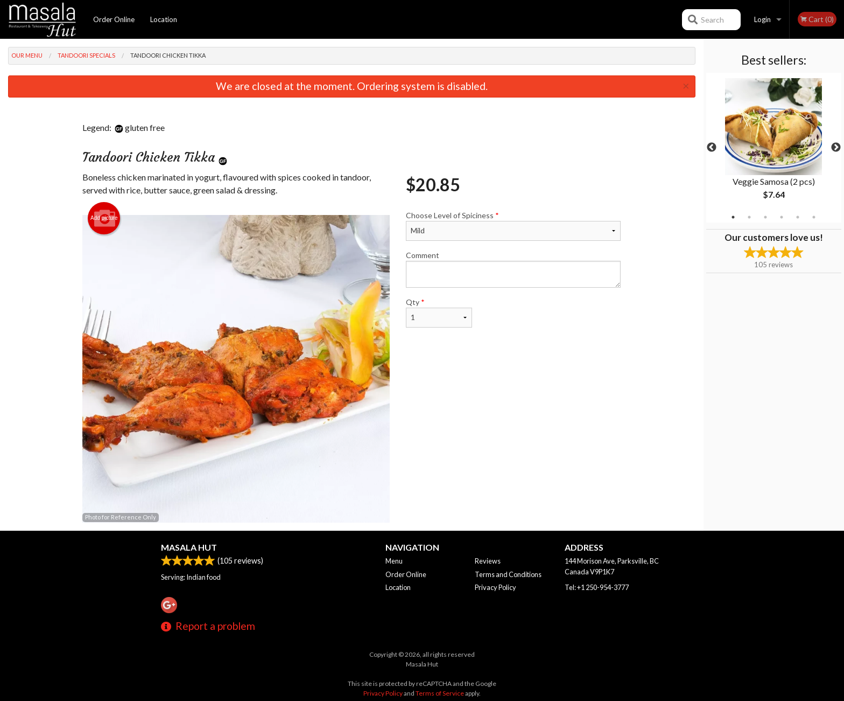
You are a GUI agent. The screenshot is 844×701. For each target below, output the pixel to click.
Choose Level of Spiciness (513, 226)
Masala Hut (189, 547)
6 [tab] (813, 217)
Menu (394, 561)
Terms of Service (440, 693)
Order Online (114, 19)
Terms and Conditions (508, 574)
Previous (711, 147)
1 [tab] (733, 217)
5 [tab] (797, 217)
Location (163, 19)
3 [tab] (765, 217)
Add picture (104, 218)
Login (762, 19)
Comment (513, 269)
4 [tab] (781, 217)
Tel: (597, 587)
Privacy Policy (495, 587)
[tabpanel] (774, 147)
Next (836, 147)
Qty (439, 312)
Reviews (488, 561)
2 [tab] (749, 217)
